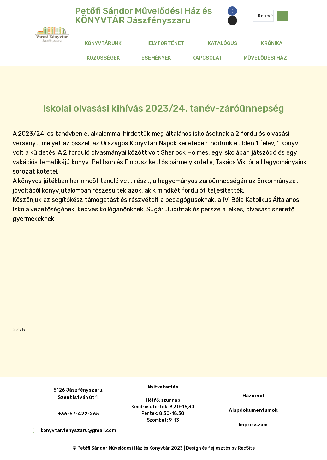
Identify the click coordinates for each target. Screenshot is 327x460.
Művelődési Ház (265, 58)
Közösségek (103, 58)
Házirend (253, 396)
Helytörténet (164, 43)
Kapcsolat (207, 58)
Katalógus (222, 43)
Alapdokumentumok (253, 410)
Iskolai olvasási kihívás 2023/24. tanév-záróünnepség (163, 108)
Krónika (271, 43)
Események (156, 58)
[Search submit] (282, 16)
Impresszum (253, 425)
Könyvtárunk (103, 43)
